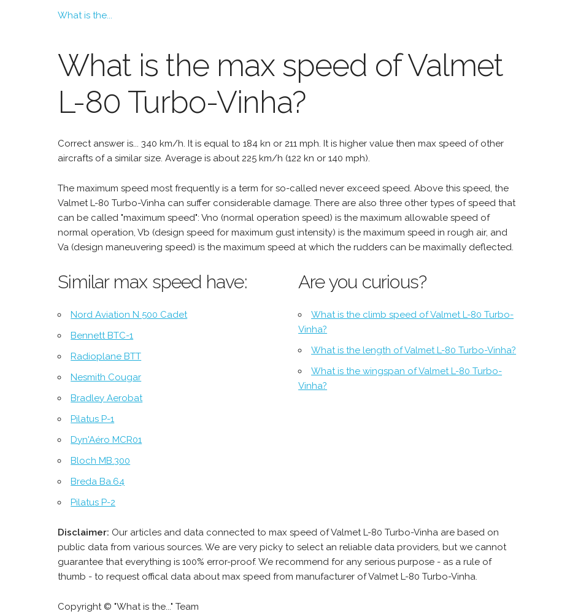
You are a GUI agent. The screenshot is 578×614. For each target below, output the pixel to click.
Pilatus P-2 (93, 502)
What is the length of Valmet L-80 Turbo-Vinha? (413, 350)
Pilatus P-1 (92, 418)
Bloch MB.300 (100, 460)
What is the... (85, 15)
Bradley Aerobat (106, 398)
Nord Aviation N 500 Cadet (129, 314)
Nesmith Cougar (106, 377)
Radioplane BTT (106, 356)
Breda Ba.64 (98, 481)
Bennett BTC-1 (102, 335)
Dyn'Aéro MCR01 (106, 439)
